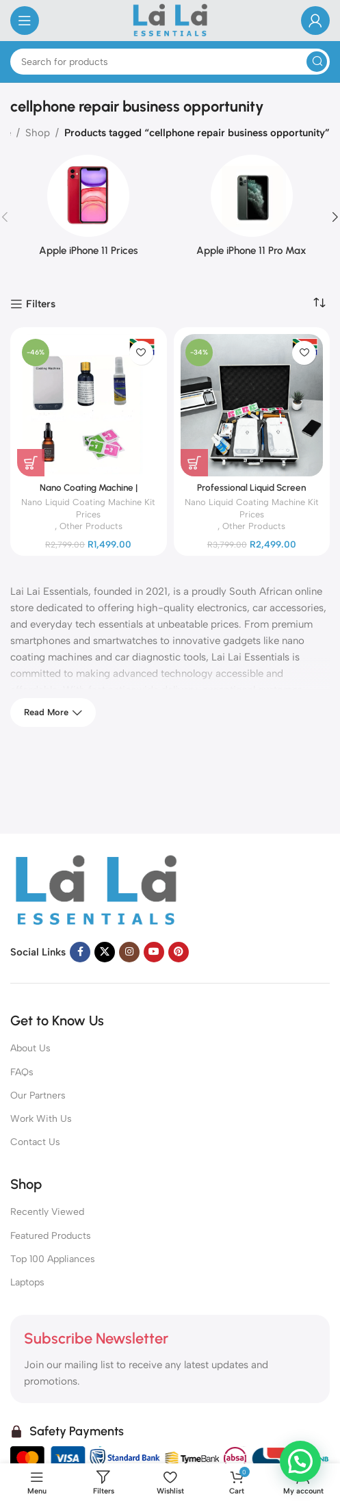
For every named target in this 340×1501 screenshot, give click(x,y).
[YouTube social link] (154, 952)
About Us (30, 1048)
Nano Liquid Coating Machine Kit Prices (88, 508)
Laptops (27, 1282)
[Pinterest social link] (178, 952)
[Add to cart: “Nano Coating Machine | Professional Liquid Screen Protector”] (30, 462)
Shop (37, 133)
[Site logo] (170, 20)
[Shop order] (319, 303)
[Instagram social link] (129, 952)
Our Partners (38, 1095)
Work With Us (41, 1119)
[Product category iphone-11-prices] (88, 210)
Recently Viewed (47, 1212)
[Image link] (95, 890)
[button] (300, 1460)
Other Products (91, 526)
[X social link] (104, 952)
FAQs (22, 1072)
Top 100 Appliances (52, 1259)
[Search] (170, 62)
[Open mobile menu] (24, 20)
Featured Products (50, 1236)
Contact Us (35, 1142)
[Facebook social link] (80, 952)
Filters (40, 304)
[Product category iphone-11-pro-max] (252, 210)
